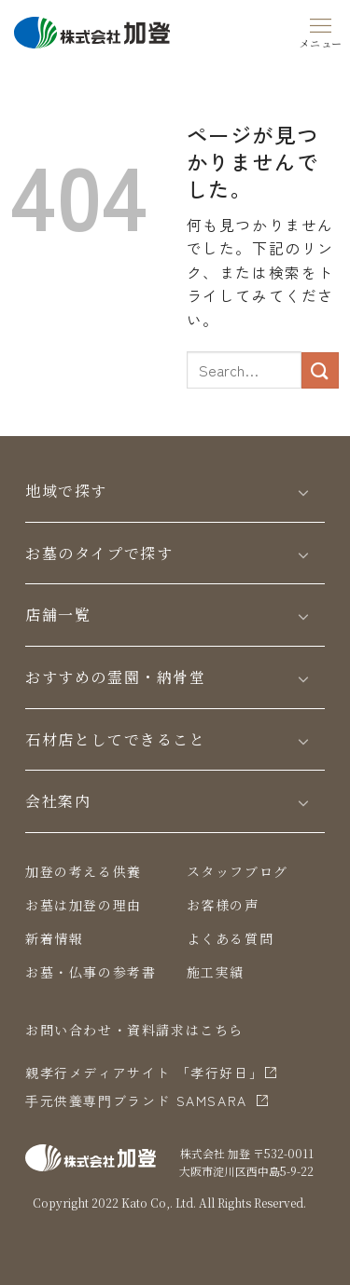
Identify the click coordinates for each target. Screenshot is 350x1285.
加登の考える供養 (83, 871)
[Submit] (320, 370)
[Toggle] (303, 491)
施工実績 (216, 972)
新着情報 (54, 938)
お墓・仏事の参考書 (90, 972)
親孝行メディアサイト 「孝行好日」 (144, 1072)
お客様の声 (223, 904)
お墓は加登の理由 (83, 904)
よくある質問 (230, 938)
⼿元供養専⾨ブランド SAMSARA (136, 1100)
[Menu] (321, 30)
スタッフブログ (237, 871)
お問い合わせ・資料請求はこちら (134, 1029)
